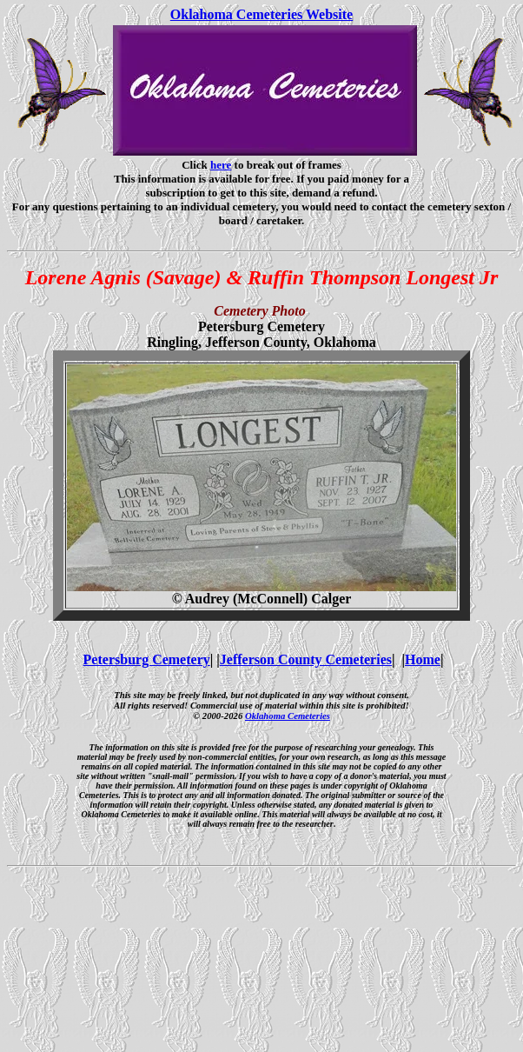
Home (422, 659)
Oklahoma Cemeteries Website (261, 14)
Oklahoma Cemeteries (287, 715)
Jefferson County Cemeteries (306, 659)
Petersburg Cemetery (146, 659)
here (220, 164)
